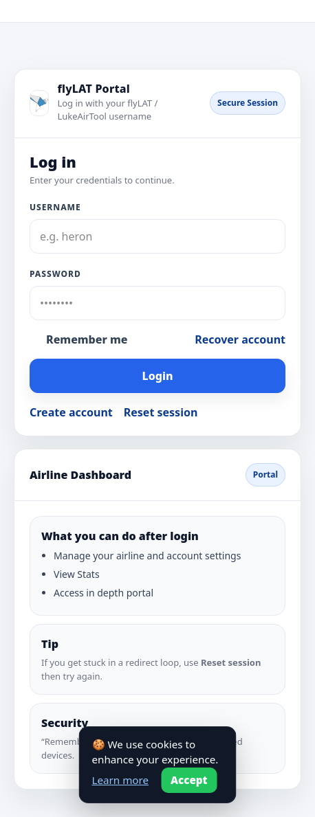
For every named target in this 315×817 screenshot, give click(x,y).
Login (157, 375)
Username (55, 207)
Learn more (120, 780)
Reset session (161, 412)
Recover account (240, 339)
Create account (71, 412)
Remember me (86, 339)
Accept (189, 780)
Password (55, 274)
